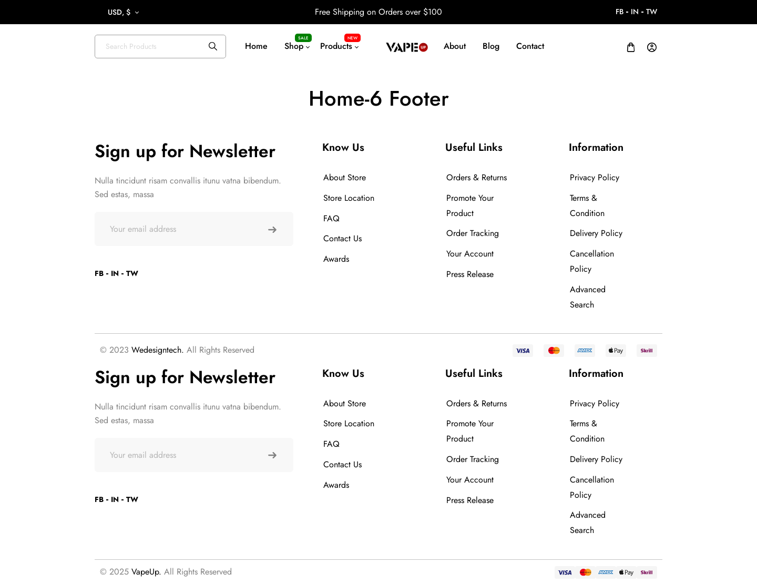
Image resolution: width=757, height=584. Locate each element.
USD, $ (119, 12)
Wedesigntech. (157, 350)
